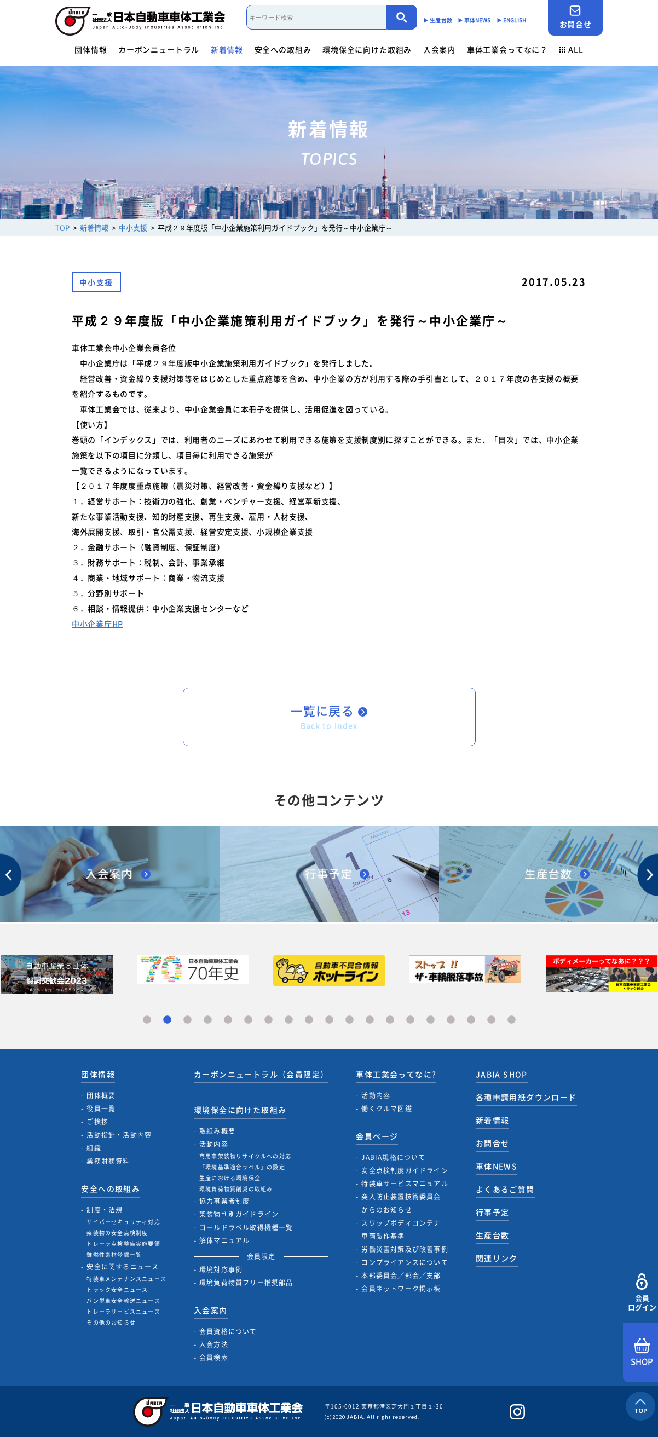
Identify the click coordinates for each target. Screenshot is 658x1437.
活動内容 (213, 1144)
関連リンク (497, 1258)
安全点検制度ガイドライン (404, 1170)
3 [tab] (187, 1020)
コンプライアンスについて (404, 1262)
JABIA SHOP (502, 1074)
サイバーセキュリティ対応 (123, 1221)
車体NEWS (496, 1166)
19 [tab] (511, 1020)
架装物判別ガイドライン (239, 1214)
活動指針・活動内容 (119, 1135)
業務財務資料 (108, 1161)
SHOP (642, 1352)
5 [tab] (228, 1020)
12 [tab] (369, 1020)
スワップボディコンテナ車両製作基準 (401, 1229)
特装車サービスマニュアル (404, 1183)
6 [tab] (248, 1020)
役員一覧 (101, 1108)
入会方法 (213, 1344)
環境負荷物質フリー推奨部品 (246, 1283)
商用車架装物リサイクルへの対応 (245, 1156)
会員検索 (213, 1358)
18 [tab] (491, 1020)
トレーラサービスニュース (123, 1311)
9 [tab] (309, 1020)
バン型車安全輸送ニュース (123, 1300)
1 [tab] (147, 1020)
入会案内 (439, 49)
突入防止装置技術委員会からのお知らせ (401, 1203)
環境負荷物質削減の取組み (236, 1189)
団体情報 (90, 49)
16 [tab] (450, 1020)
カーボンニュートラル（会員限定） (261, 1074)
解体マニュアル (224, 1240)
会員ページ (377, 1135)
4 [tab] (207, 1020)
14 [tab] (410, 1020)
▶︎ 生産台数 (437, 20)
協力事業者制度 (224, 1201)
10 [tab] (329, 1020)
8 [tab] (288, 1020)
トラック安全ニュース (117, 1289)
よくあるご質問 (505, 1189)
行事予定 (493, 1212)
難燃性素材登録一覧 (114, 1254)
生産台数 (493, 1235)
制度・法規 (104, 1210)
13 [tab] (390, 1020)
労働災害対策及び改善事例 (404, 1249)
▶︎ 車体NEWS (474, 20)
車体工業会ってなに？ (507, 49)
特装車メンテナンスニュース (126, 1278)
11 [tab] (349, 1020)
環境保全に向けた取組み (367, 49)
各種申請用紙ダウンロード (526, 1097)
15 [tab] (430, 1020)
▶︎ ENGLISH (512, 20)
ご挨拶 (97, 1122)
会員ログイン (642, 1292)
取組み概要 (217, 1131)
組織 (93, 1148)
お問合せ (575, 17)
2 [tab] (167, 1020)
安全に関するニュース (122, 1267)
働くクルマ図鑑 (386, 1108)
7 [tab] (268, 1020)
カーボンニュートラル (158, 49)
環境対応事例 (221, 1269)
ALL (571, 49)
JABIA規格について (393, 1157)
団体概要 (101, 1095)
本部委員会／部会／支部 (401, 1275)
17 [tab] (471, 1020)
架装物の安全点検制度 (117, 1232)
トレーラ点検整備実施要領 (123, 1243)
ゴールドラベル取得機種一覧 (246, 1227)
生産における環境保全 (230, 1178)
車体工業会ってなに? (396, 1074)
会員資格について (228, 1331)
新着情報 (227, 49)
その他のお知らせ (111, 1322)
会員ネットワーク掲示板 (401, 1289)
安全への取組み (283, 49)
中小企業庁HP (97, 623)
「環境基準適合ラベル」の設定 (242, 1167)
